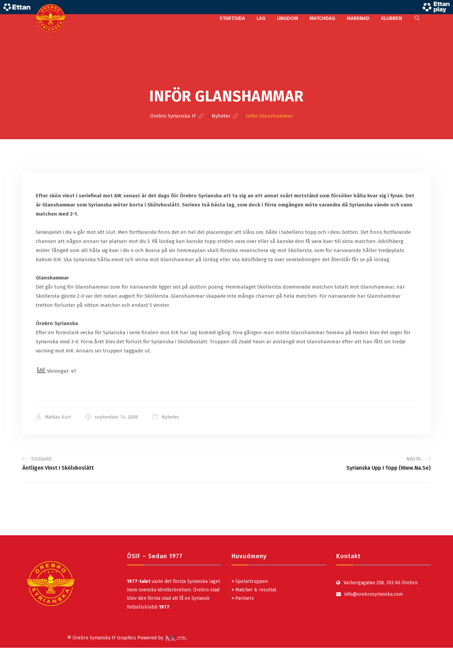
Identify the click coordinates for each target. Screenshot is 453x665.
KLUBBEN (391, 18)
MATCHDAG (322, 18)
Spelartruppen (251, 581)
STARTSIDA (232, 18)
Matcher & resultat (254, 590)
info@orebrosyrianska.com (373, 594)
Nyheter (170, 417)
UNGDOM (287, 18)
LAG (261, 18)
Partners (243, 598)
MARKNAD (358, 18)
